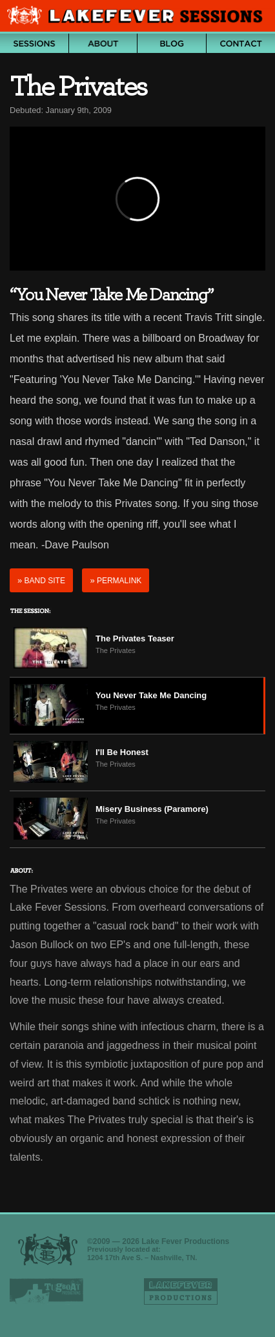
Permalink (115, 580)
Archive (34, 43)
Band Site (41, 580)
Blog (172, 43)
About (103, 43)
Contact (241, 43)
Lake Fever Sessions (137, 17)
